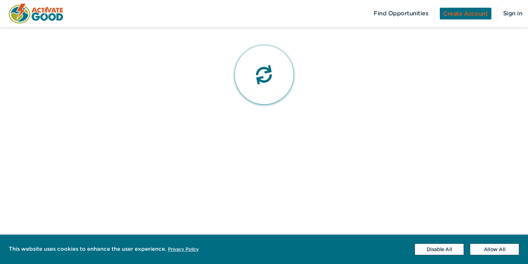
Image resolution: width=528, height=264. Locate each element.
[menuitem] (31, 14)
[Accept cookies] (494, 249)
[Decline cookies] (439, 249)
